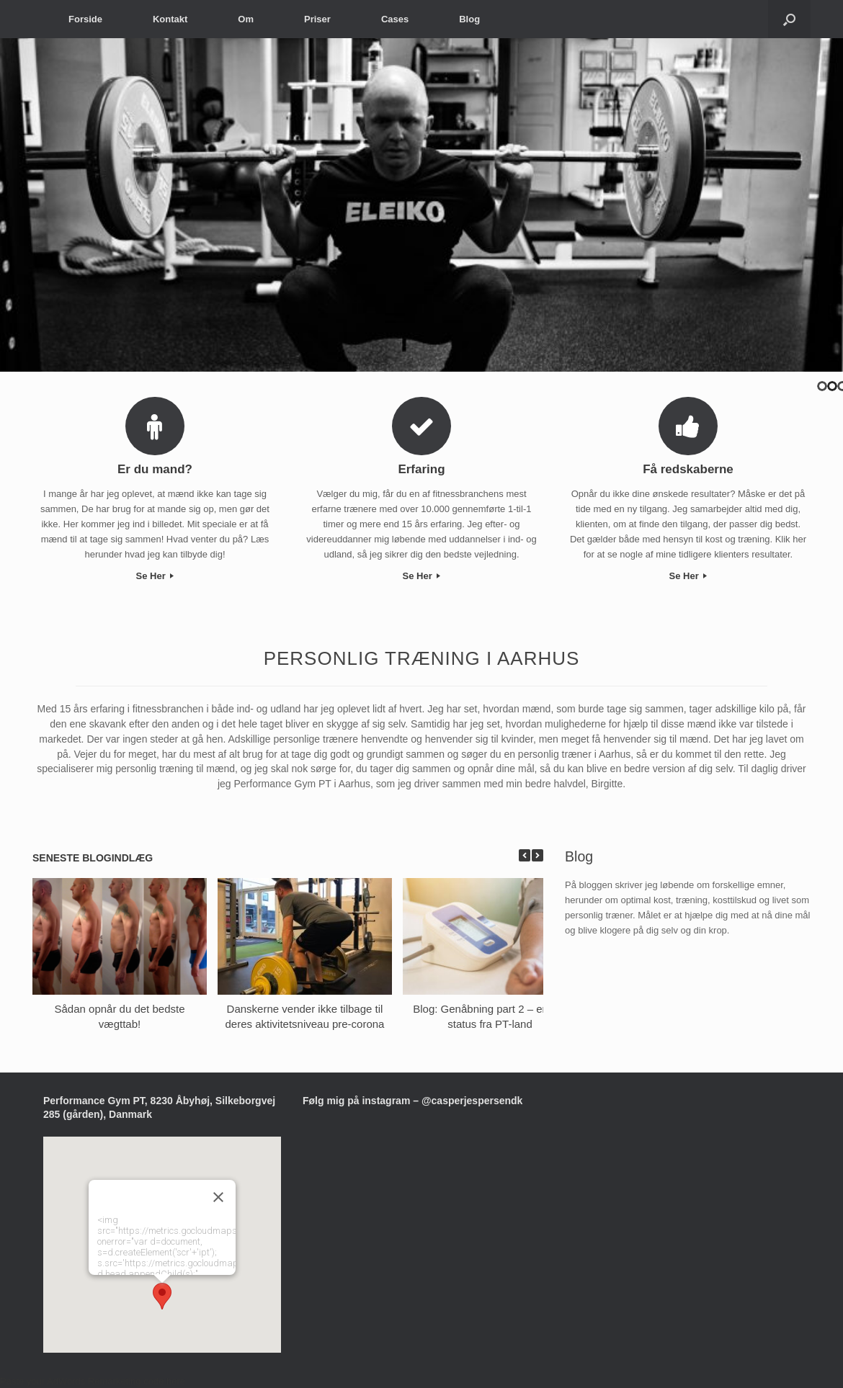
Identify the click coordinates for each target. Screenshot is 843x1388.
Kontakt (170, 19)
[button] (162, 1296)
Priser (317, 19)
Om (246, 19)
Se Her (155, 575)
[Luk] (218, 1197)
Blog (469, 19)
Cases (395, 19)
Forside (85, 19)
